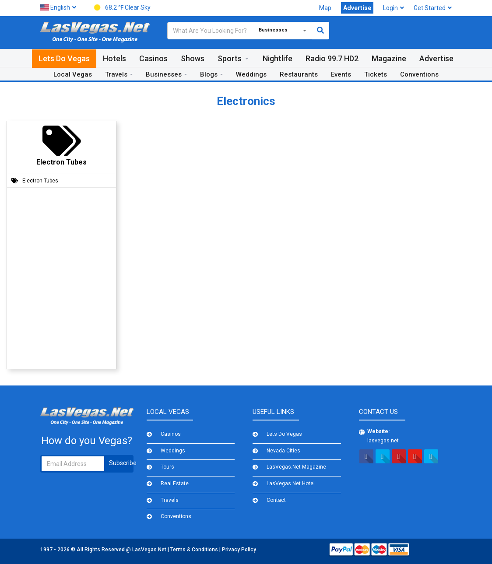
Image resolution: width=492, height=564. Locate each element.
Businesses (164, 74)
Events (341, 74)
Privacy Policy (239, 549)
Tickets (375, 74)
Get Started (433, 7)
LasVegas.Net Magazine (296, 467)
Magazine (389, 58)
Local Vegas (72, 74)
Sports (230, 58)
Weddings (251, 74)
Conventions (419, 74)
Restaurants (299, 74)
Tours (167, 467)
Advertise (436, 58)
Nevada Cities (283, 451)
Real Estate (175, 483)
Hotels (114, 58)
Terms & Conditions (194, 549)
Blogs (209, 74)
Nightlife (277, 58)
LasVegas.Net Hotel (291, 483)
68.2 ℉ (121, 8)
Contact (276, 500)
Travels (116, 74)
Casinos (153, 58)
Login (393, 7)
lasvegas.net (383, 441)
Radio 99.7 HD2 (332, 58)
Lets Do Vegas (64, 58)
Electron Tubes (40, 181)
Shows (192, 58)
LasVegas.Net (150, 549)
